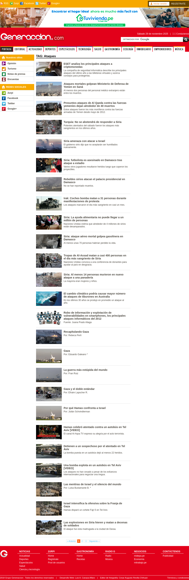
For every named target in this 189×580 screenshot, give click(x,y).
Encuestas (13, 79)
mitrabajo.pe (140, 562)
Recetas (81, 559)
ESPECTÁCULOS (67, 49)
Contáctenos (182, 33)
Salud (22, 566)
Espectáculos (26, 562)
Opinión (12, 63)
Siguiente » (94, 541)
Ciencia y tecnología (29, 569)
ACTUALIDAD (35, 49)
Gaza (67, 350)
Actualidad (24, 556)
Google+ (55, 3)
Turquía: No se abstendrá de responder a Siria (92, 121)
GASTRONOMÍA (112, 49)
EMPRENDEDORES (163, 49)
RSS (6, 3)
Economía (139, 559)
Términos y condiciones (178, 578)
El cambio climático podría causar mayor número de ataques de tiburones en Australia (95, 295)
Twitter (42, 3)
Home (51, 556)
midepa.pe (139, 556)
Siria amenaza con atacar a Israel (84, 141)
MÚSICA (179, 49)
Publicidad (168, 556)
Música (109, 559)
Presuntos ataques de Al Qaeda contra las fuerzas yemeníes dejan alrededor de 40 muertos (95, 104)
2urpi (16, 3)
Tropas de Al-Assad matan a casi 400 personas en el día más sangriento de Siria (95, 257)
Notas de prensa (16, 74)
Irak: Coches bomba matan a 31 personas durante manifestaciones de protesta (95, 200)
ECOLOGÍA (128, 49)
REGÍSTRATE (178, 3)
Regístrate (53, 559)
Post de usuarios (56, 562)
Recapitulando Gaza (76, 331)
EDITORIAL (20, 49)
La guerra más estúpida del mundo (85, 369)
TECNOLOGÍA (84, 49)
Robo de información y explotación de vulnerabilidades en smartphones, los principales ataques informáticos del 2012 (95, 315)
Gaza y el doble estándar (79, 388)
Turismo (12, 68)
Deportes (24, 559)
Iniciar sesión (160, 3)
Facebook (29, 3)
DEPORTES (50, 49)
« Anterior (71, 541)
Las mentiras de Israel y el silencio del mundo (92, 484)
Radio (108, 556)
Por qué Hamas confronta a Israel (85, 408)
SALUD (97, 49)
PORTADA (6, 49)
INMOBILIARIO (144, 49)
